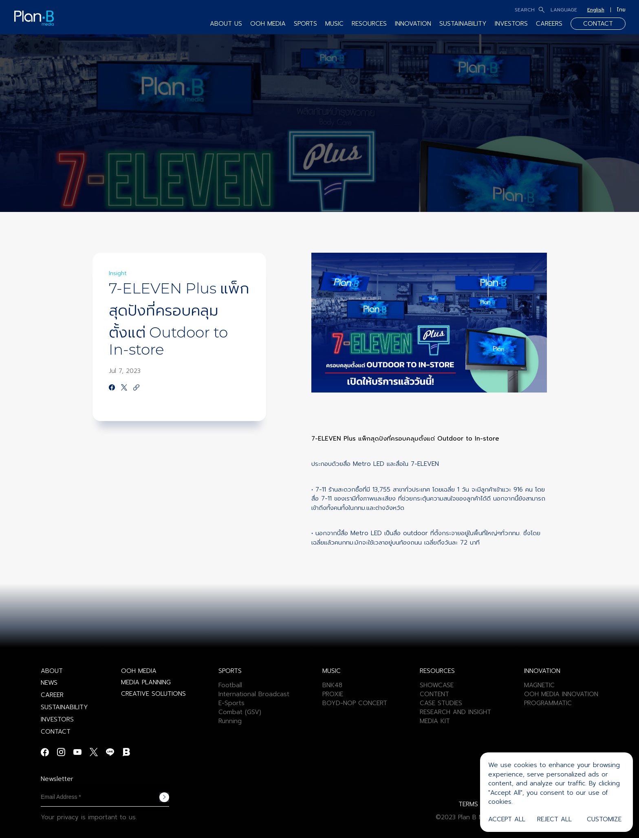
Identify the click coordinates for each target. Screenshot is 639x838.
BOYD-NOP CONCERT (354, 703)
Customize (604, 819)
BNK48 (332, 685)
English (595, 9)
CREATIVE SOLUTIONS (153, 693)
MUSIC (334, 23)
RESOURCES (369, 23)
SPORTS (305, 23)
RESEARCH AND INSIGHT (455, 712)
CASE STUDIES (441, 703)
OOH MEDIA (268, 23)
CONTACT (598, 23)
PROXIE (332, 694)
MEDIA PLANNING (146, 682)
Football (230, 685)
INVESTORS (511, 23)
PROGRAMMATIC (548, 703)
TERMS (468, 804)
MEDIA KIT (435, 721)
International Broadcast (253, 694)
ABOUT (52, 670)
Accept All (506, 819)
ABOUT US (226, 23)
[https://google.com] (136, 388)
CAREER (52, 694)
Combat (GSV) (239, 712)
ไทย (621, 9)
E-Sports (231, 703)
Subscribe (164, 797)
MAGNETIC (539, 685)
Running (230, 721)
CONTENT (434, 694)
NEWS (49, 682)
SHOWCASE (437, 685)
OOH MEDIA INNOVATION (561, 694)
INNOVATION (413, 23)
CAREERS (549, 23)
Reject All (554, 819)
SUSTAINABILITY (463, 23)
